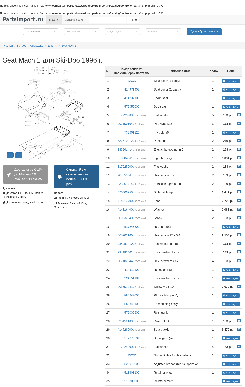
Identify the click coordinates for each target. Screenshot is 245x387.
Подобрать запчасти (204, 31)
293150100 (125, 321)
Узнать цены (231, 81)
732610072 (125, 141)
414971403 (131, 89)
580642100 (131, 304)
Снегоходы (36, 45)
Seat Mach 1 (68, 45)
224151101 (131, 278)
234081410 (125, 243)
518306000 (131, 381)
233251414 (125, 184)
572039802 (131, 312)
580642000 (131, 295)
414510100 (131, 269)
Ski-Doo (21, 45)
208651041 (125, 286)
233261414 (125, 149)
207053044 (125, 175)
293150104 (125, 123)
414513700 (125, 201)
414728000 (125, 329)
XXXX (132, 80)
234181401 (125, 252)
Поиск (133, 19)
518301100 (131, 372)
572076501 (131, 338)
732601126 (131, 132)
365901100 (125, 235)
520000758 (125, 192)
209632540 (125, 218)
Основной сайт (74, 19)
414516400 (125, 209)
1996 (50, 45)
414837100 (131, 98)
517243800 (131, 226)
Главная (54, 19)
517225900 (125, 115)
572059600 (131, 106)
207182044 (125, 261)
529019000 (131, 364)
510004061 (125, 158)
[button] (40, 31)
